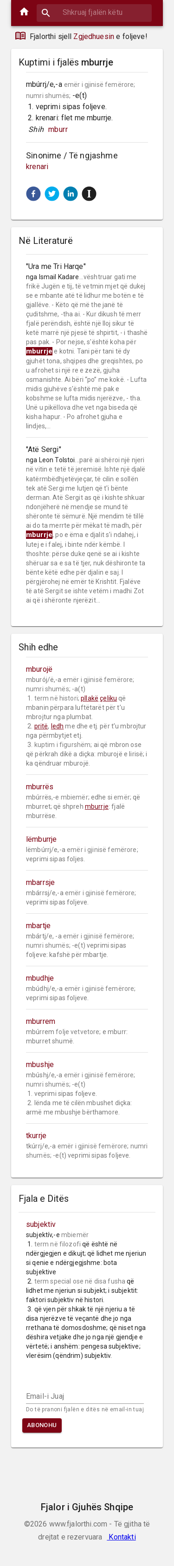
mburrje (97, 806)
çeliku (108, 698)
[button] (33, 193)
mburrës (39, 786)
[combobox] (94, 12)
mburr (58, 129)
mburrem (40, 1021)
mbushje (40, 1064)
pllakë (89, 698)
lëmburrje (41, 839)
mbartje (38, 925)
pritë (41, 726)
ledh (57, 726)
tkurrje (36, 1135)
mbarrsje (40, 882)
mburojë (39, 669)
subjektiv (41, 1224)
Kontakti (121, 1537)
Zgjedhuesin (93, 36)
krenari (37, 166)
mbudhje (40, 978)
